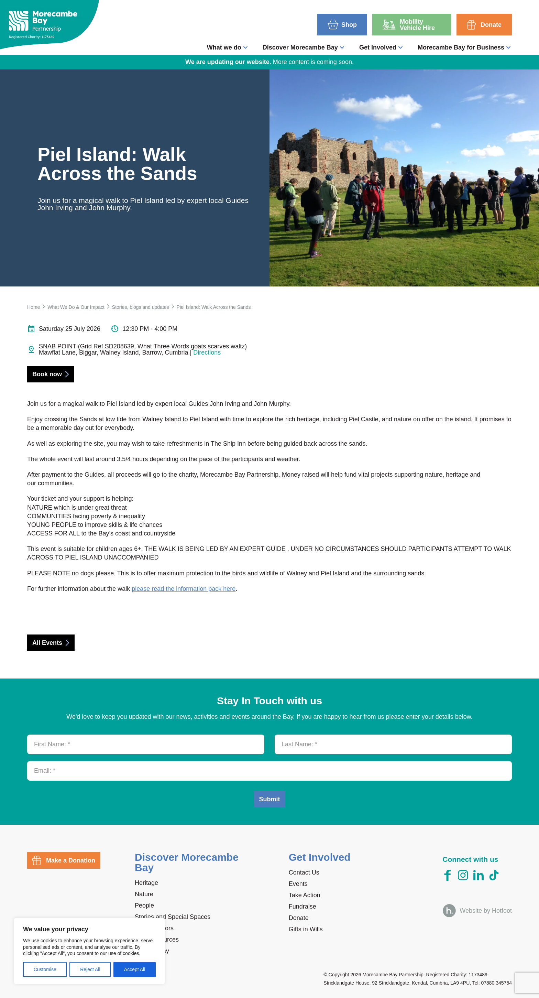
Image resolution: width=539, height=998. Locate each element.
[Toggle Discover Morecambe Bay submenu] (342, 47)
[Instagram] (463, 875)
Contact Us (304, 872)
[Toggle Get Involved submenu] (400, 47)
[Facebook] (447, 875)
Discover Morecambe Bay (300, 47)
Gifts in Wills (306, 929)
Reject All (90, 969)
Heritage (146, 882)
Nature (144, 894)
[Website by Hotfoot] (477, 910)
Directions (207, 352)
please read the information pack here (183, 588)
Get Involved (377, 47)
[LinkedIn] (478, 875)
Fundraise (302, 906)
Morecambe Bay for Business (461, 47)
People (144, 905)
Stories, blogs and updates (140, 307)
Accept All (134, 969)
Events (298, 883)
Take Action (304, 895)
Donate (299, 917)
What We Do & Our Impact (75, 307)
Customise (45, 969)
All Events (47, 642)
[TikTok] (494, 875)
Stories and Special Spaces (172, 916)
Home (33, 307)
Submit (269, 799)
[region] (89, 951)
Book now (47, 374)
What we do (224, 47)
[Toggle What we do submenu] (245, 47)
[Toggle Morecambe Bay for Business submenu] (508, 47)
